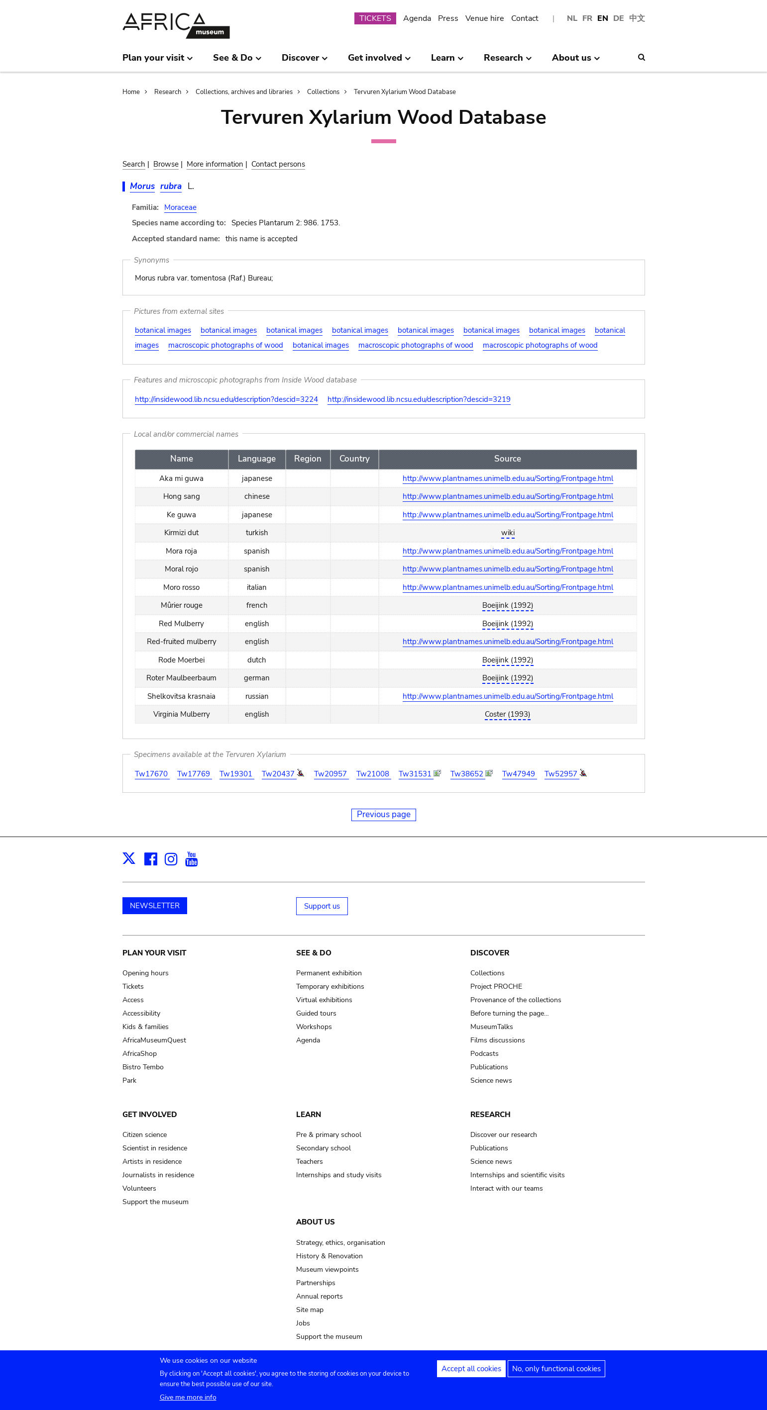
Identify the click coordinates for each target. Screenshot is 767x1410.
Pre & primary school (328, 1134)
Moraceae (180, 207)
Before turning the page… (509, 1013)
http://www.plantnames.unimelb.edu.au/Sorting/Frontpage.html (508, 478)
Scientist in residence (154, 1148)
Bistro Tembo (143, 1067)
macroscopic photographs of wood (225, 345)
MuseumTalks (491, 1027)
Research (167, 92)
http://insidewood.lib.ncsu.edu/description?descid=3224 (226, 399)
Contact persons (278, 164)
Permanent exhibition (329, 973)
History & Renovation (329, 1256)
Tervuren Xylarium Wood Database (405, 92)
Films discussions (497, 1040)
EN (602, 18)
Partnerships (315, 1283)
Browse (166, 164)
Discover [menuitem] (305, 62)
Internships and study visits (339, 1175)
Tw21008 (373, 774)
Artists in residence (152, 1161)
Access (133, 1000)
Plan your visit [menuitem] (157, 62)
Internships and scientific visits (517, 1175)
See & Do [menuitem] (237, 62)
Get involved (149, 1115)
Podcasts (484, 1053)
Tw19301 (236, 774)
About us (315, 1222)
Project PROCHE (496, 986)
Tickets (133, 986)
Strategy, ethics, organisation (340, 1242)
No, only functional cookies (556, 1372)
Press (448, 18)
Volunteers (139, 1188)
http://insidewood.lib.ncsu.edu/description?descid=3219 (419, 399)
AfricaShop (139, 1053)
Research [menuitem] (508, 62)
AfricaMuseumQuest (154, 1040)
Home (131, 92)
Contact (525, 18)
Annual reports (319, 1296)
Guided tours (316, 1013)
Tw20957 (331, 774)
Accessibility (141, 1013)
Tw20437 (279, 774)
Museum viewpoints (327, 1269)
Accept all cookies (471, 1372)
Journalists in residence (158, 1175)
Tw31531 (416, 774)
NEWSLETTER (155, 906)
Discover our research (503, 1134)
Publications (489, 1067)
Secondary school (323, 1148)
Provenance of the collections (515, 1000)
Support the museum (155, 1202)
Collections (323, 92)
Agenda (417, 18)
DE (618, 18)
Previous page (384, 814)
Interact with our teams (506, 1188)
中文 (637, 18)
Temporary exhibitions (330, 986)
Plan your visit (154, 953)
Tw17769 (194, 774)
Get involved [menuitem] (379, 62)
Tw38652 (467, 774)
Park (129, 1080)
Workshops (314, 1027)
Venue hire (484, 18)
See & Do (313, 953)
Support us (322, 906)
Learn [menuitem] (447, 62)
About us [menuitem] (576, 62)
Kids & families (145, 1027)
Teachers (309, 1161)
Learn (308, 1115)
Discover (489, 953)
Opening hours (145, 973)
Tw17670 (152, 774)
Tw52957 (562, 774)
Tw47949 (519, 774)
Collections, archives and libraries (244, 92)
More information (215, 164)
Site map (310, 1310)
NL (572, 18)
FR (587, 18)
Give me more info (188, 1400)
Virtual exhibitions (324, 1000)
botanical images (163, 330)
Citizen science (144, 1134)
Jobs (303, 1323)
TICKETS (375, 18)
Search (133, 164)
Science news (491, 1080)
